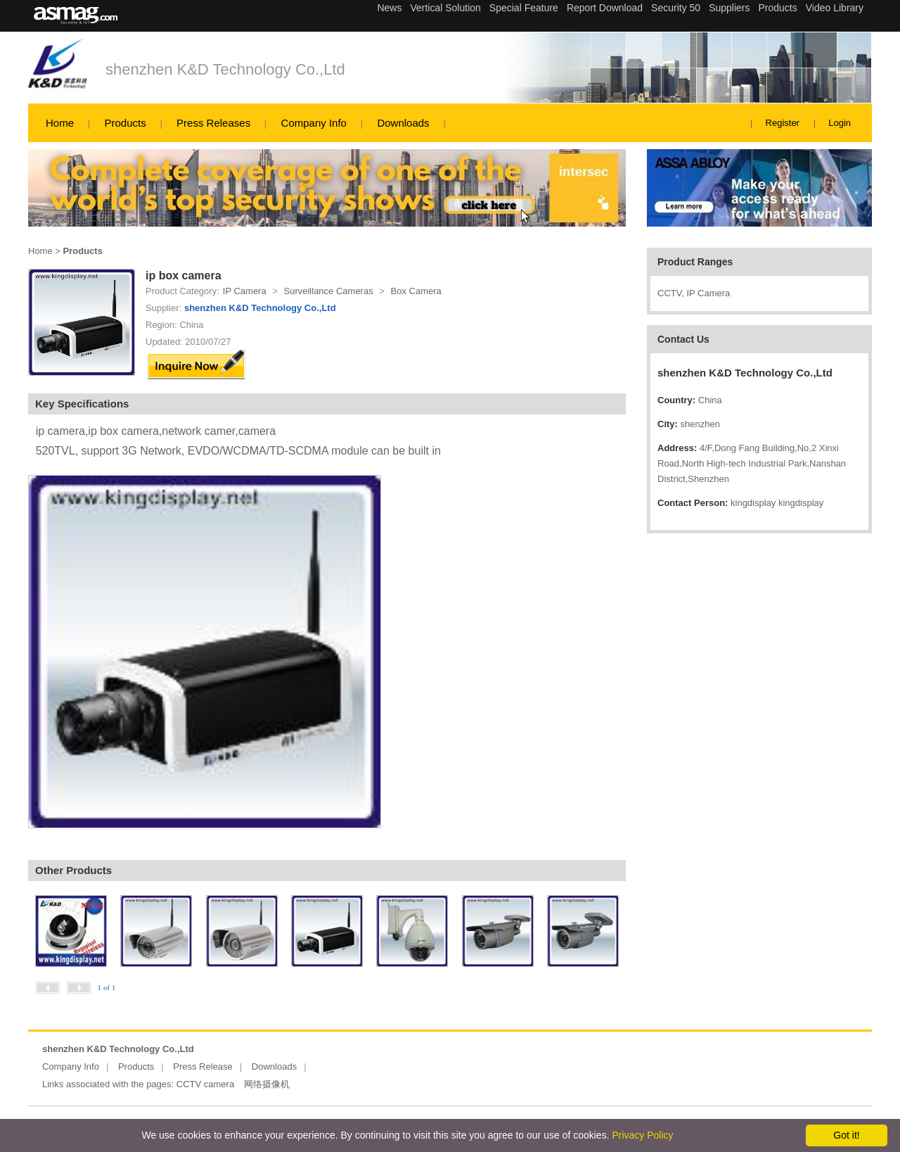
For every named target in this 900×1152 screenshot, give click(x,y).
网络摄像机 (267, 1084)
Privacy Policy (642, 1135)
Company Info (314, 123)
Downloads (403, 123)
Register (782, 123)
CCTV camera (205, 1084)
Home (60, 123)
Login (839, 123)
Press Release (203, 1066)
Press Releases (213, 123)
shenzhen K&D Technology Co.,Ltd (225, 69)
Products (125, 123)
